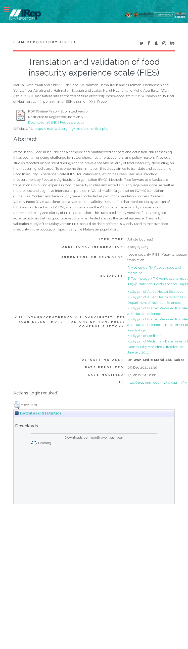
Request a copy (72, 122)
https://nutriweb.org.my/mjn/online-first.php (72, 129)
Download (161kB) (42, 122)
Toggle (9, 9)
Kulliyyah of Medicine (144, 336)
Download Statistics (38, 413)
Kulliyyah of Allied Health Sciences (155, 291)
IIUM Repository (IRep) (44, 42)
